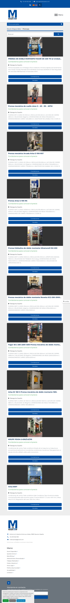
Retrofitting (10, 556)
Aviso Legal (10, 565)
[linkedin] (30, 5)
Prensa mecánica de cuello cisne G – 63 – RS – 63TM (30, 106)
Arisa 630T (12, 487)
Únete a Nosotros (12, 563)
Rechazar (12, 600)
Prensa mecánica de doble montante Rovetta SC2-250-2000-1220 (36, 297)
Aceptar (6, 600)
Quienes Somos (11, 554)
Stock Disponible (12, 551)
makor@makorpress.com (43, 1)
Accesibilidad (10, 570)
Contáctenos (35, 76)
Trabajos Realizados (12, 561)
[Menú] (56, 15)
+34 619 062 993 (26, 1)
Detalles (35, 80)
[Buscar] (30, 34)
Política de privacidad (12, 598)
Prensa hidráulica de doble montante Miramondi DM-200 (32, 248)
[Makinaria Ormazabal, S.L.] (12, 525)
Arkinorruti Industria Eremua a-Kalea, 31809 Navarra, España (27, 534)
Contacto (9, 572)
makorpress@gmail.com (17, 539)
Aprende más (21, 600)
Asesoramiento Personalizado (15, 558)
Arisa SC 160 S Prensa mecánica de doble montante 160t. (32, 392)
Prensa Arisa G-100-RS (17, 201)
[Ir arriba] (66, 301)
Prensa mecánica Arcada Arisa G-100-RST (26, 153)
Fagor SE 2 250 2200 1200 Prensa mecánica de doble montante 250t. (37, 345)
